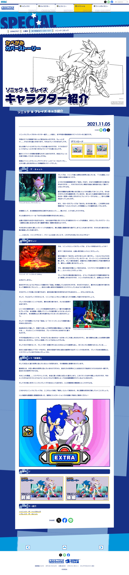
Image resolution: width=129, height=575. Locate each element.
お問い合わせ (62, 566)
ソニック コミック (62, 30)
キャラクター (45, 6)
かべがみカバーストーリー (41, 31)
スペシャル (81, 6)
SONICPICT (14, 31)
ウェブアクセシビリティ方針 (87, 566)
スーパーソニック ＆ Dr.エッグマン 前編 (101, 547)
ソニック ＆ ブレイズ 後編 (28, 547)
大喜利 (25, 31)
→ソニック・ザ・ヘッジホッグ (30, 512)
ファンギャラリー (102, 6)
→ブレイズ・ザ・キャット (28, 514)
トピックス (26, 6)
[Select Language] (122, 2)
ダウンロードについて (51, 566)
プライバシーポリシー (73, 566)
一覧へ (64, 547)
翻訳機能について (39, 566)
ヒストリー (62, 6)
